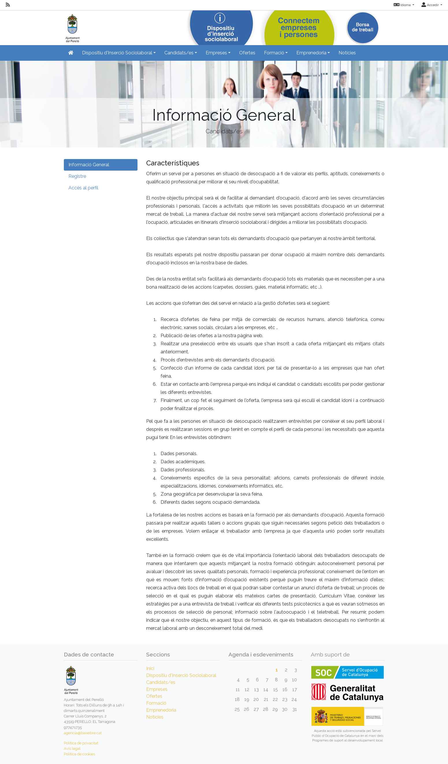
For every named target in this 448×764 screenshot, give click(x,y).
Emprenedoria (161, 710)
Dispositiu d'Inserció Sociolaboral (181, 675)
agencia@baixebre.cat (83, 733)
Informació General (88, 164)
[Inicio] (72, 26)
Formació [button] (274, 53)
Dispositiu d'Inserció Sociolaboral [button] (117, 53)
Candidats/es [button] (179, 53)
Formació (156, 703)
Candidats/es (160, 682)
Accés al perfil (83, 188)
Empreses (157, 689)
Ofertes (247, 53)
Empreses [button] (216, 53)
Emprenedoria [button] (311, 53)
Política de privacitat (81, 743)
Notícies (347, 53)
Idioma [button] (403, 5)
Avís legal (72, 748)
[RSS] (8, 5)
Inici (150, 668)
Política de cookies (79, 754)
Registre (77, 176)
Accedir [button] (430, 5)
